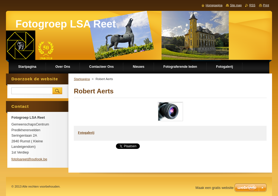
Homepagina (214, 5)
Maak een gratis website (214, 188)
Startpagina (82, 79)
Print (266, 5)
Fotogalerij (86, 132)
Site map (236, 5)
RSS (252, 5)
